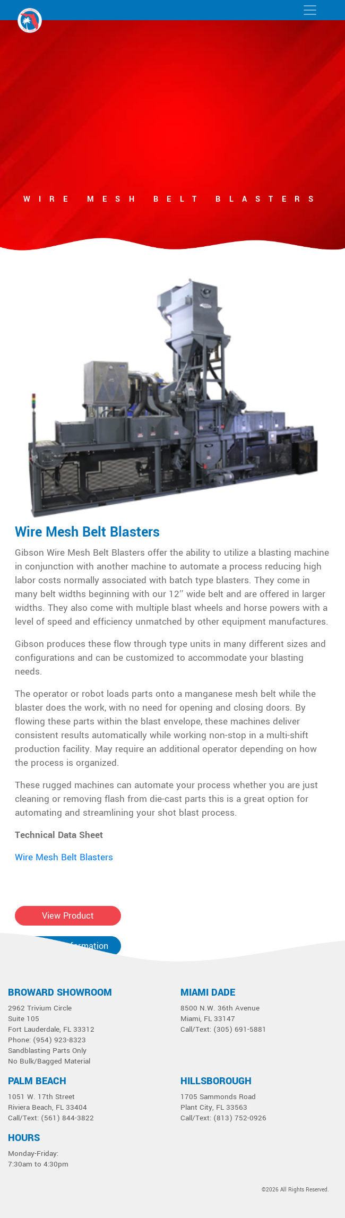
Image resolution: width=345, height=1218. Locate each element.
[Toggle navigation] (310, 10)
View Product (68, 916)
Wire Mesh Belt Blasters (87, 532)
